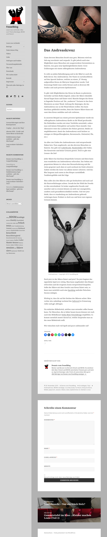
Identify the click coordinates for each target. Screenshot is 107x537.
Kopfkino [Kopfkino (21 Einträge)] (12, 240)
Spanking (71, 290)
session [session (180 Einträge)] (10, 247)
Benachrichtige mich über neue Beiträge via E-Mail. (62, 477)
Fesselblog (12, 26)
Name (47, 448)
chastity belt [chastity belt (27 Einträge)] (9, 223)
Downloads (10, 71)
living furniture (87, 388)
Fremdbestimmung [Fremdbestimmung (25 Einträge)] (19, 226)
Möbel (46, 390)
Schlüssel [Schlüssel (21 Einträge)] (21, 245)
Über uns (9, 68)
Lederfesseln (66, 148)
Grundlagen (83, 386)
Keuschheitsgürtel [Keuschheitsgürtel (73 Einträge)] (13, 235)
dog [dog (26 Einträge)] (17, 223)
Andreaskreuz (48, 388)
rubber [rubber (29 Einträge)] (12, 245)
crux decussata (70, 388)
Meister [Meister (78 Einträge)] (16, 242)
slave (67, 390)
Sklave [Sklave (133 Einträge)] (20, 247)
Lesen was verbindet (13, 43)
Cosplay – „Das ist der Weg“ (15, 128)
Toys (88, 386)
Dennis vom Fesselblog (13, 159)
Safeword (76, 301)
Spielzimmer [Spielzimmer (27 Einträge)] (14, 251)
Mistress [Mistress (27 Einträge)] (21, 243)
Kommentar (49, 420)
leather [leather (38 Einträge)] (16, 240)
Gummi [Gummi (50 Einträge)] (8, 228)
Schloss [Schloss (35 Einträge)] (16, 245)
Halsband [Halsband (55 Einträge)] (21, 228)
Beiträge (9, 47)
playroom (52, 390)
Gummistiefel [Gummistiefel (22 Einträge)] (15, 228)
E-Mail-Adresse (50, 457)
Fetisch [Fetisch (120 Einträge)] (21, 223)
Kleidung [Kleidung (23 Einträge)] (20, 238)
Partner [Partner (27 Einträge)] (8, 245)
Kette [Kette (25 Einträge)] (23, 230)
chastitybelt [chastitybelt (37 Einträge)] (20, 220)
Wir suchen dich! (11, 75)
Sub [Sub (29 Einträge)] (23, 251)
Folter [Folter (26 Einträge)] (12, 226)
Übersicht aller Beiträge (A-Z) (15, 86)
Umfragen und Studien (13, 61)
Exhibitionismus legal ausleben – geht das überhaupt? (13, 139)
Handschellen (77, 148)
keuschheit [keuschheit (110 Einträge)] (11, 232)
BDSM (56, 388)
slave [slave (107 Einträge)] (8, 250)
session (58, 390)
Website (47, 466)
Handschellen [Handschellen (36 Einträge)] (15, 230)
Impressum (10, 82)
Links (8, 57)
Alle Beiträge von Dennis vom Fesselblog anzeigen (68, 374)
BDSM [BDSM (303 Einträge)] (12, 217)
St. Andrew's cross (85, 390)
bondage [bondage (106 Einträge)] (20, 217)
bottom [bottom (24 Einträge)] (8, 220)
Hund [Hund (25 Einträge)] (20, 230)
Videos (8, 54)
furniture (78, 388)
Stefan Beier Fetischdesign (72, 315)
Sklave (63, 390)
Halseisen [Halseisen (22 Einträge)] (8, 230)
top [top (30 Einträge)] (7, 253)
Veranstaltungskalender (14, 64)
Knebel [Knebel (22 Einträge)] (7, 240)
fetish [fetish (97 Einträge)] (8, 225)
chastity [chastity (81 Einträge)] (13, 220)
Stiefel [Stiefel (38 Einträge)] (20, 251)
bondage (61, 388)
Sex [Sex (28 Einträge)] (15, 248)
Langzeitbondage (12, 161)
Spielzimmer (74, 390)
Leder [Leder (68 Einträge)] (21, 240)
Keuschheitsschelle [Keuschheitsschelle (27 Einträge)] (10, 238)
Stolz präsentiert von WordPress (64, 533)
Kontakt (8, 78)
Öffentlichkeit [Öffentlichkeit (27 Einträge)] (11, 253)
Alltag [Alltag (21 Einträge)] (7, 217)
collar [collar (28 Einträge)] (14, 223)
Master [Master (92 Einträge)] (9, 242)
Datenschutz (48, 533)
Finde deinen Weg (12, 50)
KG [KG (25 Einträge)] (16, 238)
